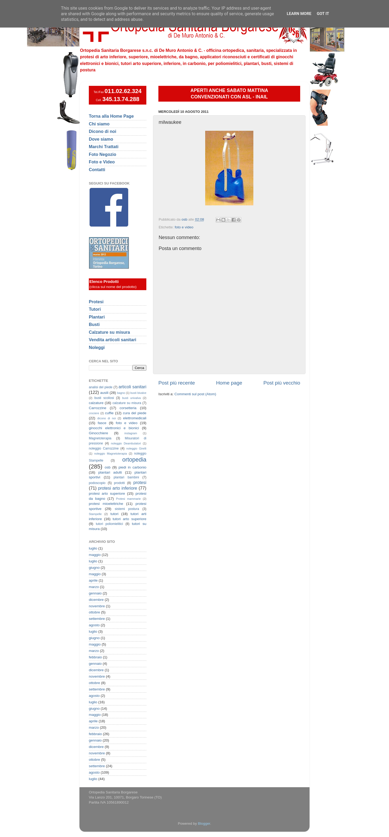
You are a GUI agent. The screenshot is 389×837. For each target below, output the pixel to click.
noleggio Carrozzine (104, 448)
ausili (104, 393)
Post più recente (176, 383)
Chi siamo (99, 123)
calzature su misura (126, 403)
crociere (94, 413)
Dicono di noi (102, 131)
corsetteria (128, 408)
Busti (94, 324)
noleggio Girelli (136, 448)
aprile (93, 580)
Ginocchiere (98, 433)
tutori (114, 514)
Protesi (96, 301)
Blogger (204, 823)
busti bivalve (138, 392)
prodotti (119, 483)
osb (107, 467)
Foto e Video (102, 161)
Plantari (97, 316)
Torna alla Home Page (111, 116)
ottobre (94, 612)
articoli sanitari (132, 386)
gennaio (95, 593)
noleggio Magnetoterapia (110, 453)
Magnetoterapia (100, 438)
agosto (94, 625)
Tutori (95, 309)
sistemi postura (127, 509)
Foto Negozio (102, 154)
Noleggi (97, 347)
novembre (97, 606)
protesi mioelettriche (106, 504)
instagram (130, 433)
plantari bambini (126, 477)
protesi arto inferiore (117, 488)
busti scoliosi (104, 398)
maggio (95, 555)
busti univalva (131, 398)
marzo (94, 587)
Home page (229, 383)
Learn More (299, 13)
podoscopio (97, 483)
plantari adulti (110, 472)
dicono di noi (106, 418)
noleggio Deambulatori (126, 443)
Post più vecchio (281, 383)
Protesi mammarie (128, 498)
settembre (97, 619)
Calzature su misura (109, 332)
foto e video (184, 227)
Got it (323, 13)
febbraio (95, 657)
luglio (93, 548)
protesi (139, 482)
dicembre (96, 600)
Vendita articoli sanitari (112, 339)
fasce (102, 423)
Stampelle (95, 514)
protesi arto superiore (107, 494)
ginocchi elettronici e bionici (114, 428)
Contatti (97, 169)
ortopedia (134, 459)
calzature (96, 403)
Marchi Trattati (104, 146)
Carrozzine (97, 408)
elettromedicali (134, 418)
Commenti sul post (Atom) (195, 394)
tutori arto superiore (129, 519)
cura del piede (134, 413)
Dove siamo (101, 139)
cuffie (109, 413)
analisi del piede (100, 387)
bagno (121, 392)
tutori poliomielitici (109, 524)
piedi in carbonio (132, 467)
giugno (94, 568)
